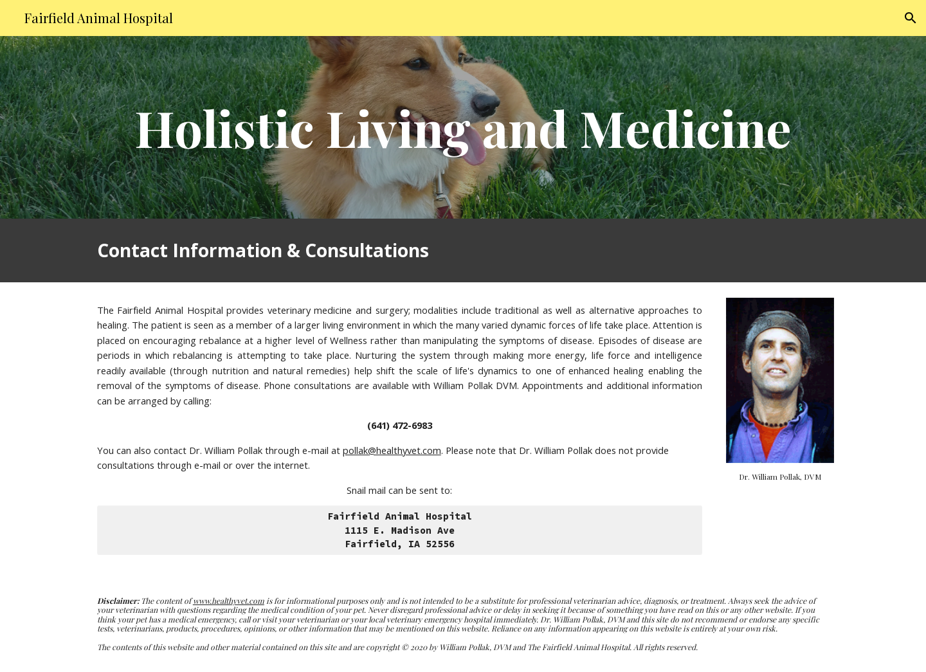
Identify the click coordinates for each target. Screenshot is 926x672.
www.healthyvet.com (228, 600)
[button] (910, 18)
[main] (463, 127)
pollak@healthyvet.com (392, 450)
